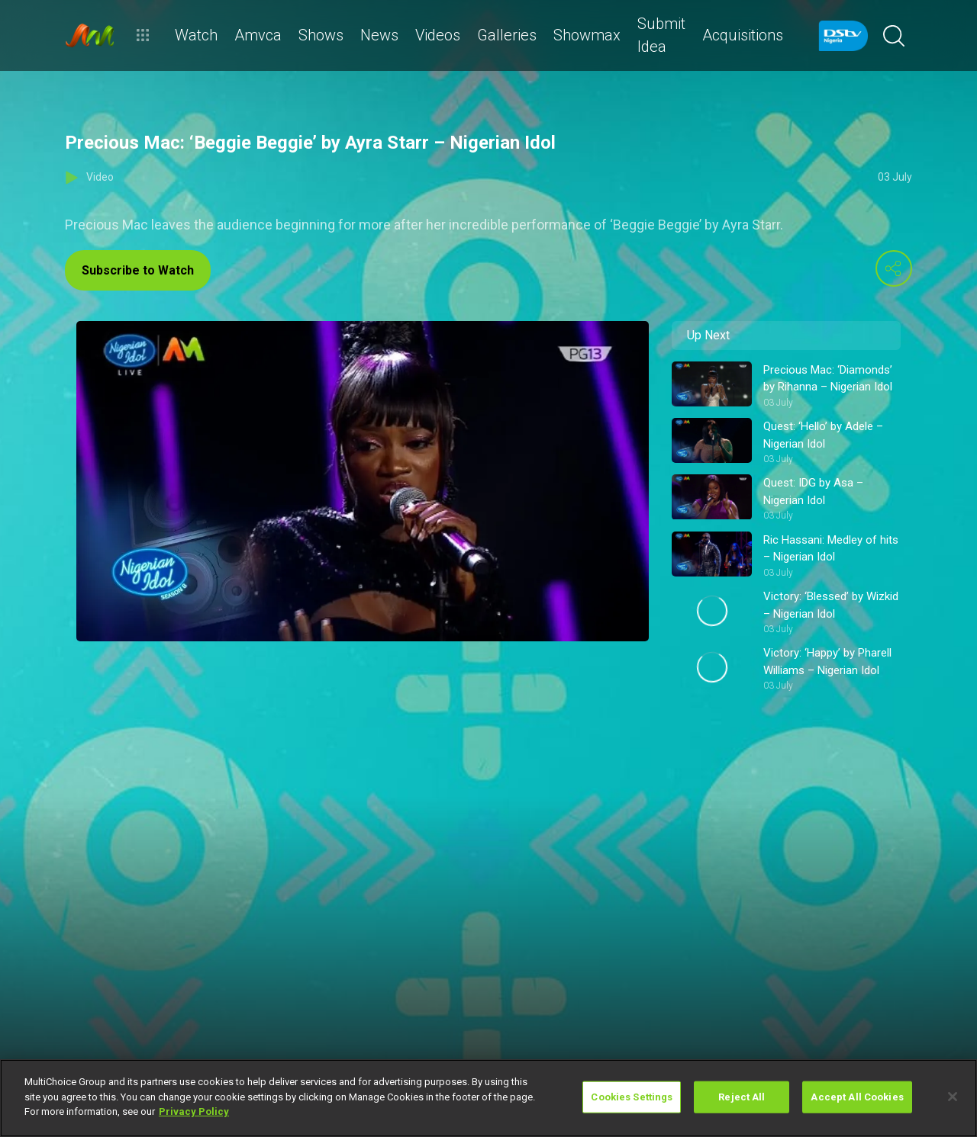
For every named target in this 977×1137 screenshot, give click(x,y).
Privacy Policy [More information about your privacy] (194, 1111)
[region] (488, 1098)
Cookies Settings (631, 1097)
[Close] (952, 1096)
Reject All (741, 1097)
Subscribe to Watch (138, 270)
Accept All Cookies (857, 1097)
